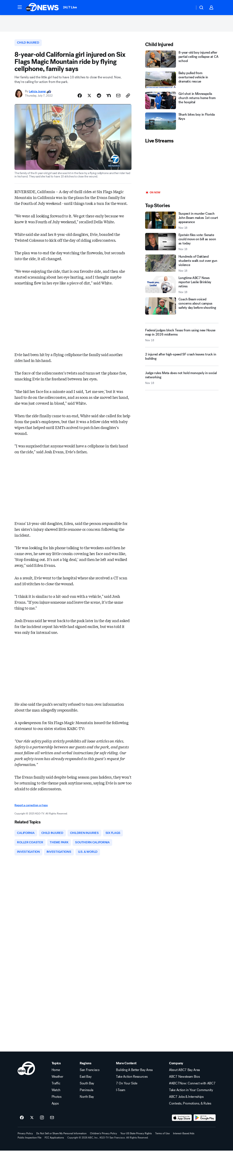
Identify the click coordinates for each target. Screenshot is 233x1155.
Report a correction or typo (31, 808)
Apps (55, 1108)
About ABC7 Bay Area (184, 1074)
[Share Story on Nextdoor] (108, 98)
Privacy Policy (25, 1138)
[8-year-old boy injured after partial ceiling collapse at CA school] (182, 61)
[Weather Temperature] (188, 7)
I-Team (120, 1094)
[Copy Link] (127, 98)
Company (176, 1067)
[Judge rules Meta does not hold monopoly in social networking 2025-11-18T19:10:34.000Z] (182, 382)
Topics (56, 1067)
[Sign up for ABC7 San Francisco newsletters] (52, 1122)
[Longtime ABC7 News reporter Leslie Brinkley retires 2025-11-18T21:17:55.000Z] (182, 287)
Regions (85, 1067)
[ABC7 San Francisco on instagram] (42, 1122)
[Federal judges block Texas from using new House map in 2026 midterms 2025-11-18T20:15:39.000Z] (182, 337)
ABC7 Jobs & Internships (186, 1101)
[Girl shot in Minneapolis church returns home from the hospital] (182, 102)
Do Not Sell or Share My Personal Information (61, 1138)
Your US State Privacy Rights (136, 1138)
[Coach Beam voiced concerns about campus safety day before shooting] (182, 308)
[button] (19, 7)
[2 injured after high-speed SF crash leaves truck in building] (182, 360)
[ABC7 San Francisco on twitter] (32, 1122)
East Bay (85, 1081)
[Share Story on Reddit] (99, 98)
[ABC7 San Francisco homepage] (42, 7)
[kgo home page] (26, 1072)
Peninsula (86, 1094)
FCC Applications (54, 1142)
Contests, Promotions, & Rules (190, 1108)
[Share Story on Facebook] (79, 98)
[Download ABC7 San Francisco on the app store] (182, 1122)
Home (56, 1074)
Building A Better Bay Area (134, 1074)
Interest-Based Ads (183, 1138)
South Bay (87, 1087)
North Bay (87, 1101)
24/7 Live (70, 7)
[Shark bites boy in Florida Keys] (182, 123)
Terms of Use (162, 1138)
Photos (56, 1101)
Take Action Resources (131, 1081)
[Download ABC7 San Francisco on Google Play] (205, 1122)
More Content (126, 1067)
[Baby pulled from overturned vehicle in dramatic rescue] (182, 82)
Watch (56, 1094)
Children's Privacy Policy (103, 1138)
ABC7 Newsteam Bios (184, 1081)
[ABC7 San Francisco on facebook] (22, 1122)
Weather (57, 1081)
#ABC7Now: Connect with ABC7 (192, 1087)
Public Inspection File (29, 1142)
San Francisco (90, 1074)
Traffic (56, 1087)
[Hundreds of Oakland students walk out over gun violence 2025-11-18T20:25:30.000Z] (182, 266)
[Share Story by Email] (118, 98)
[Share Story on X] (89, 98)
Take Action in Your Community (191, 1094)
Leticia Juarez (37, 94)
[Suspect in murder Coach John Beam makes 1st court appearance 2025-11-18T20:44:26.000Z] (182, 223)
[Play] (182, 169)
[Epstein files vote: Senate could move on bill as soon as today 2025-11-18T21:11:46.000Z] (182, 244)
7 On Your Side (126, 1087)
